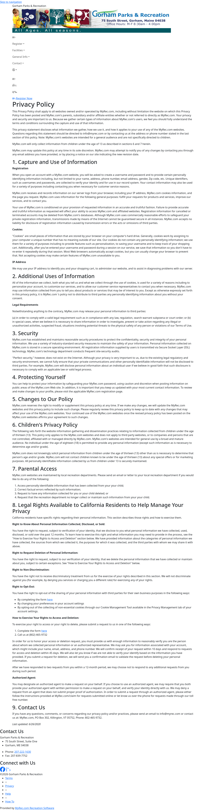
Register (17, 44)
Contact (17, 63)
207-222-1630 (22, 752)
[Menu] (14, 92)
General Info (20, 57)
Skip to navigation (11, 2)
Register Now (24, 98)
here (50, 599)
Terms (9, 778)
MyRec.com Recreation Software (34, 808)
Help (8, 794)
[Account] (21, 70)
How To (9, 801)
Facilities (17, 50)
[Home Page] (21, 37)
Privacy (9, 786)
